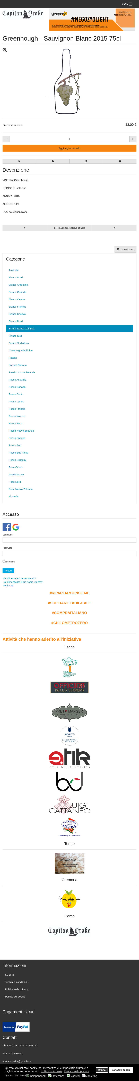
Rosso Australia (17, 379)
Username (8, 534)
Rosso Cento (16, 394)
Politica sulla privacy (16, 989)
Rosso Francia (17, 408)
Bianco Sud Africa (19, 343)
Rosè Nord (15, 481)
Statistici (75, 1076)
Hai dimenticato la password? (19, 578)
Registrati (8, 585)
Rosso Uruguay (17, 459)
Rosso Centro (16, 401)
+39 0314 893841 (12, 1053)
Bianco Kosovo (17, 313)
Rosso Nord (15, 423)
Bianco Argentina (18, 284)
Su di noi (10, 974)
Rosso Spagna (17, 438)
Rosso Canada (17, 386)
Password (7, 548)
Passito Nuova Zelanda (22, 372)
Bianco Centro (17, 299)
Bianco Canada (17, 292)
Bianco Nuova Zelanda (21, 328)
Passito (13, 357)
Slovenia (14, 496)
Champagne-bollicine (21, 350)
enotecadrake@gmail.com (17, 1061)
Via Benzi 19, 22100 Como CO (20, 1045)
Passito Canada (18, 365)
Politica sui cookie (15, 996)
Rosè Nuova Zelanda (21, 489)
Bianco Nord (16, 277)
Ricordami (9, 561)
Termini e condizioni (16, 982)
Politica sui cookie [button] (51, 1071)
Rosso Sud (15, 445)
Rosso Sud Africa (18, 452)
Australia (14, 270)
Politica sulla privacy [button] (76, 1071)
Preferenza (58, 1076)
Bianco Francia (17, 306)
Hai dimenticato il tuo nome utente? (22, 581)
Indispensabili (38, 1076)
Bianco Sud (15, 335)
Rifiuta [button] (102, 1070)
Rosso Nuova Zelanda (21, 430)
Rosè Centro (16, 467)
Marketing (91, 1076)
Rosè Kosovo (16, 474)
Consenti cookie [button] (120, 1070)
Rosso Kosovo (17, 416)
